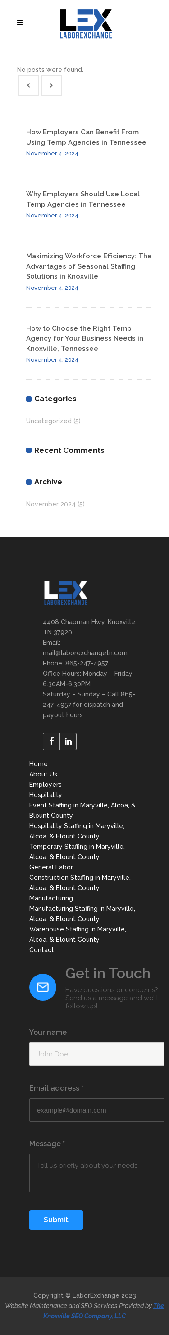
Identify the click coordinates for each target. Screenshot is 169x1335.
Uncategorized (49, 421)
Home (38, 763)
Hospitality (45, 794)
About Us (43, 774)
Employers (45, 784)
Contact (41, 950)
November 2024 (51, 504)
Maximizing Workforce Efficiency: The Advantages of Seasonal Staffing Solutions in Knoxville (89, 266)
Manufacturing (51, 898)
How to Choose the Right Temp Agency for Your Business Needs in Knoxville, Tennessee (84, 338)
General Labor (51, 867)
